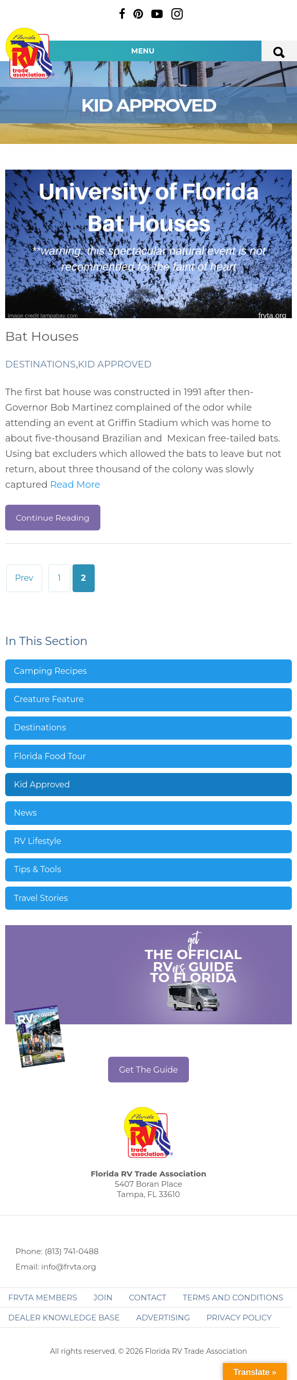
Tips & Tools (37, 869)
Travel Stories (41, 898)
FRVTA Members (42, 1297)
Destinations (40, 364)
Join (103, 1297)
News (25, 813)
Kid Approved (114, 364)
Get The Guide (148, 1070)
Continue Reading (53, 518)
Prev (24, 578)
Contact (147, 1297)
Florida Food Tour (50, 756)
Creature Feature (49, 699)
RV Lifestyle (37, 841)
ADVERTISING (163, 1317)
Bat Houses (42, 336)
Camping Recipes (50, 671)
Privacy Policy (239, 1317)
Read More (75, 484)
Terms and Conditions (233, 1297)
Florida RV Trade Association (30, 53)
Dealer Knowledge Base (63, 1317)
